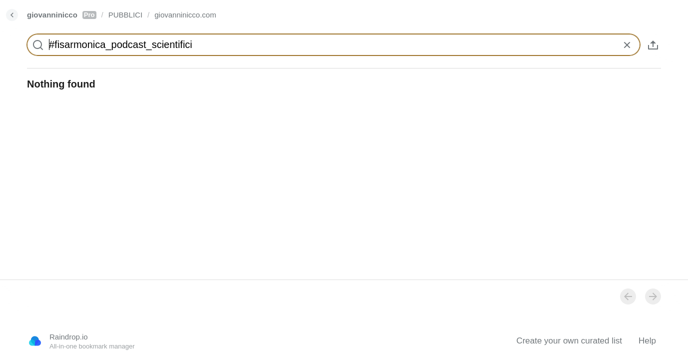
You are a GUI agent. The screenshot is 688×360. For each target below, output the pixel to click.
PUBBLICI (125, 14)
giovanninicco (61, 14)
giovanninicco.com (185, 14)
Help (647, 341)
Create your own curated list (569, 341)
